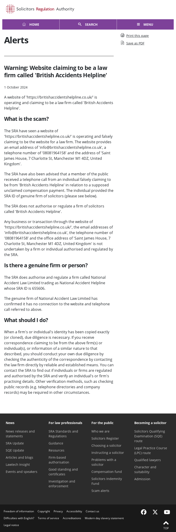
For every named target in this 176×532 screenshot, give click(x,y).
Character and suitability (145, 469)
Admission (142, 479)
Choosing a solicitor (106, 445)
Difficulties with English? (19, 518)
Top (166, 525)
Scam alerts (100, 490)
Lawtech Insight (18, 464)
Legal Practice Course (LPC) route (150, 450)
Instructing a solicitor (107, 452)
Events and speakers (21, 471)
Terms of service (48, 518)
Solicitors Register (105, 438)
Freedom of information (19, 511)
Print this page (135, 35)
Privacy (58, 511)
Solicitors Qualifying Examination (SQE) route (149, 436)
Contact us (92, 511)
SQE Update (15, 450)
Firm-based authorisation (59, 459)
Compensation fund (106, 471)
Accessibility (74, 511)
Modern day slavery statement (104, 518)
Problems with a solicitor (103, 462)
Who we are (100, 431)
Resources (56, 450)
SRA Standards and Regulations (63, 433)
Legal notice (11, 525)
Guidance (56, 443)
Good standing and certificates (63, 471)
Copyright (44, 511)
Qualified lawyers (147, 460)
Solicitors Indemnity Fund (106, 481)
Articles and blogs (19, 457)
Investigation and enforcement (62, 483)
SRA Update (15, 443)
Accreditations (72, 518)
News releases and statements (20, 433)
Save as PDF (132, 43)
